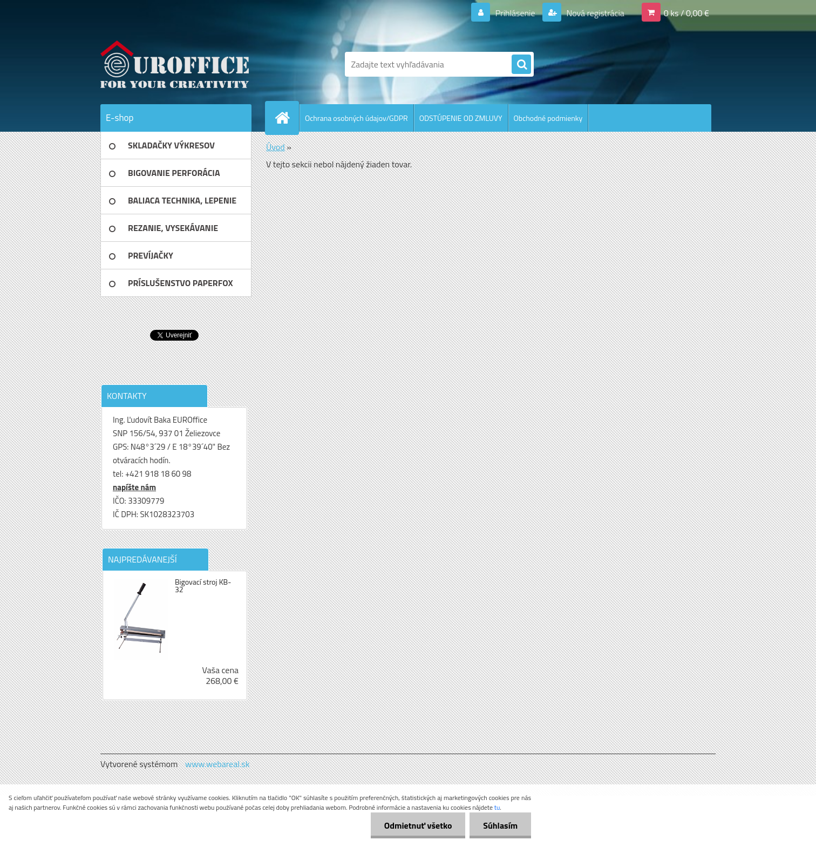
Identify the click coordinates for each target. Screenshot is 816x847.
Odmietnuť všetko (418, 825)
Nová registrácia (594, 12)
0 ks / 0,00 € (686, 12)
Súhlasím (500, 825)
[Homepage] (286, 117)
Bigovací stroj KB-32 (203, 585)
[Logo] (174, 64)
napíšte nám (134, 487)
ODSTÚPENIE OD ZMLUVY (460, 118)
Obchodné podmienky (548, 118)
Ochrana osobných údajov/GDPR (356, 118)
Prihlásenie (515, 12)
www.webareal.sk (217, 763)
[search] (521, 65)
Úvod (275, 146)
